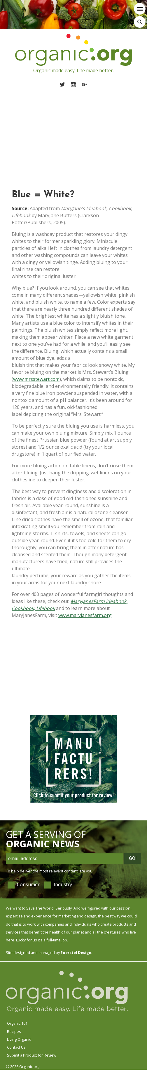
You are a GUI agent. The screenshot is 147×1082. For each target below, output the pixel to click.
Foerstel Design (76, 952)
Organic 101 (17, 1023)
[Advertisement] (73, 132)
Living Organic (19, 1039)
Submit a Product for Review (31, 1055)
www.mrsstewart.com (36, 379)
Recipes (14, 1031)
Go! (132, 858)
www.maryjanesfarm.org (85, 615)
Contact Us (16, 1047)
